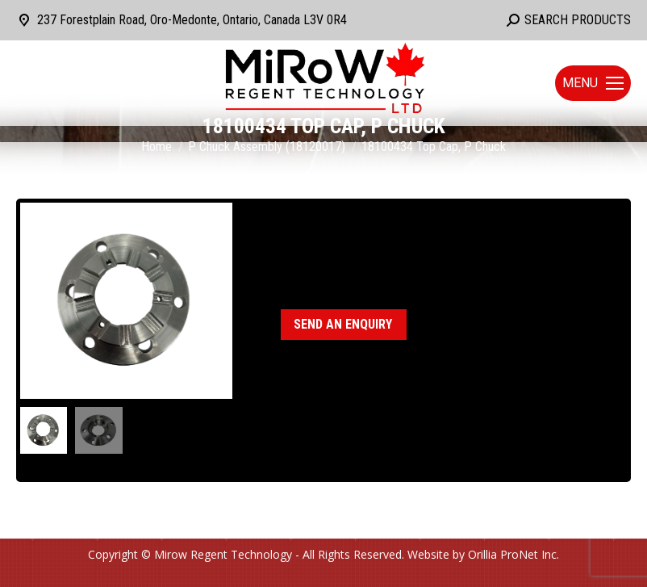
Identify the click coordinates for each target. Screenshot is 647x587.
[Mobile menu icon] (593, 83)
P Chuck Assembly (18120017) (412, 260)
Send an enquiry (343, 324)
